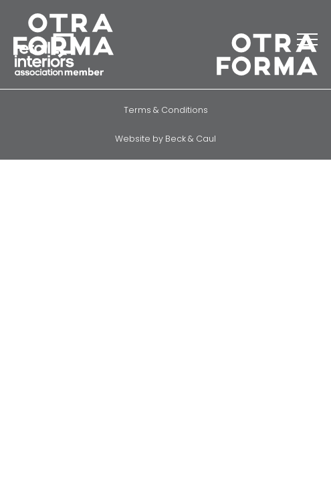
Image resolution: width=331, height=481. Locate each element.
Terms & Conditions (166, 110)
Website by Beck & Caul (165, 138)
